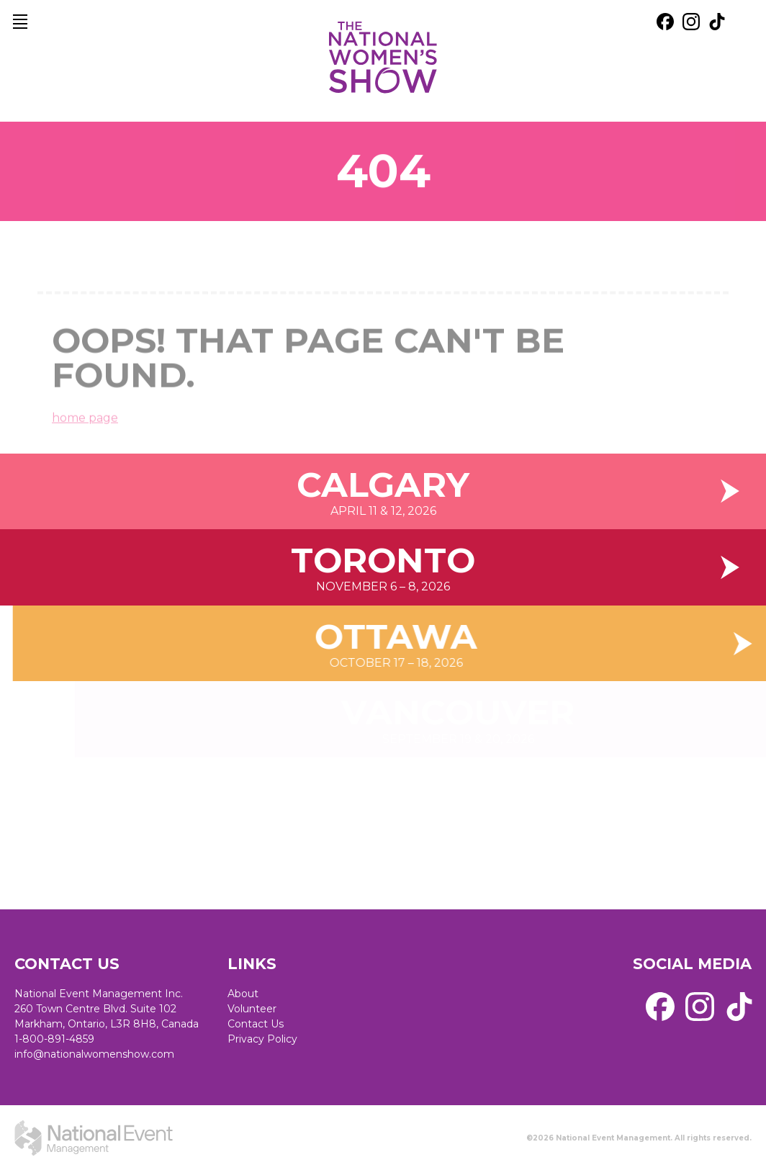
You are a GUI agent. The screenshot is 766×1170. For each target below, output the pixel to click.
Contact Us (255, 1023)
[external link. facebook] (665, 21)
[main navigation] (20, 21)
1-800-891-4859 (54, 1038)
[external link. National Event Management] (93, 1138)
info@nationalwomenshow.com (94, 1054)
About (242, 993)
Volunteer (251, 1008)
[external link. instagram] (691, 21)
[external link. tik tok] (717, 21)
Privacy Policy (262, 1038)
